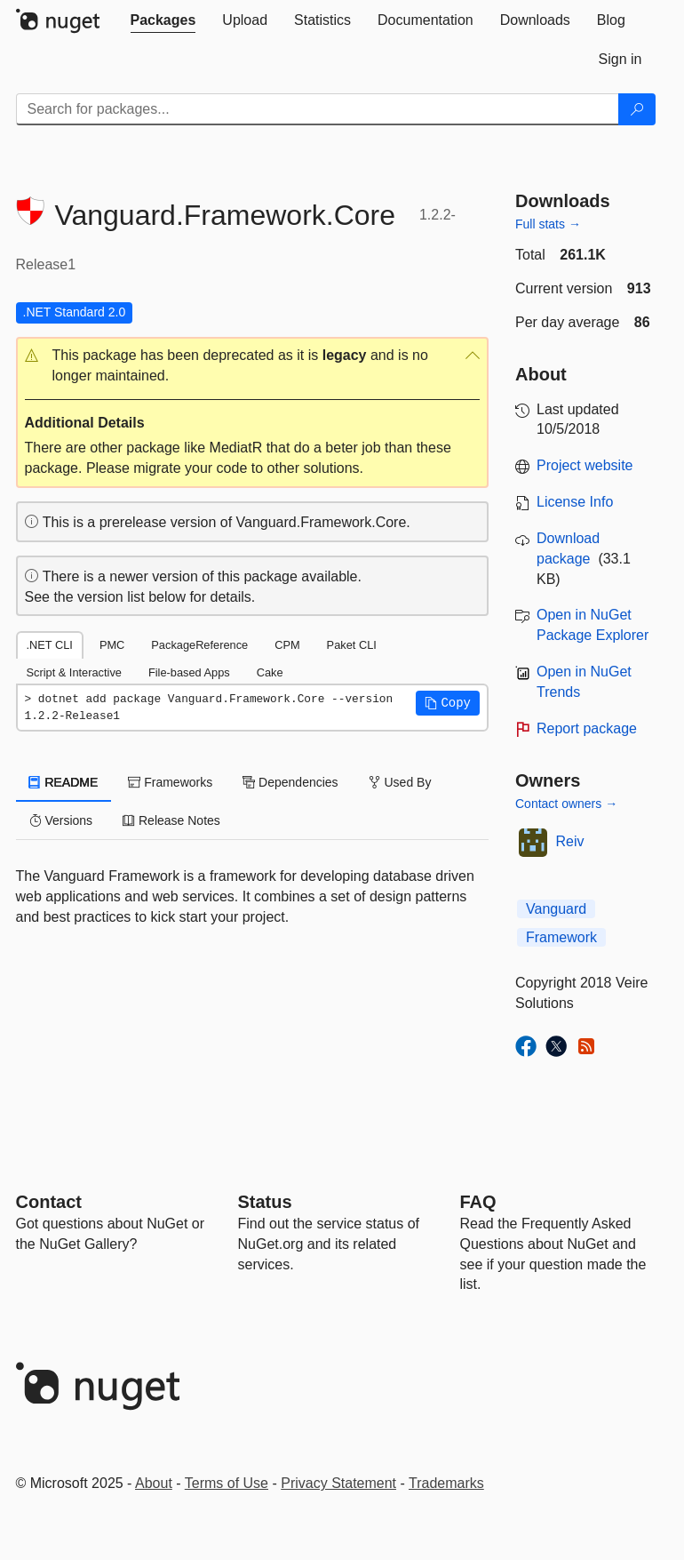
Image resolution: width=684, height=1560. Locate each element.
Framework (561, 937)
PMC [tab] (111, 645)
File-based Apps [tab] (189, 672)
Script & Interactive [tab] (74, 672)
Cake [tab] (270, 672)
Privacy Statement (338, 1483)
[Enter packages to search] (317, 109)
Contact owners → (566, 803)
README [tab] (64, 782)
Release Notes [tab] (171, 820)
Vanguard (556, 908)
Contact (49, 1202)
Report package (587, 728)
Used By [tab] (400, 782)
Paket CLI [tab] (352, 645)
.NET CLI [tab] (50, 645)
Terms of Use (226, 1483)
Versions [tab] (61, 820)
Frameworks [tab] (170, 782)
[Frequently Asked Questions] (478, 1202)
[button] (253, 366)
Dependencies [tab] (290, 782)
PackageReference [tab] (199, 645)
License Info (575, 501)
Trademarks (446, 1483)
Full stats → (548, 224)
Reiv (570, 841)
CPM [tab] (286, 645)
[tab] (163, 20)
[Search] (637, 109)
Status (265, 1202)
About (153, 1483)
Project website (585, 465)
